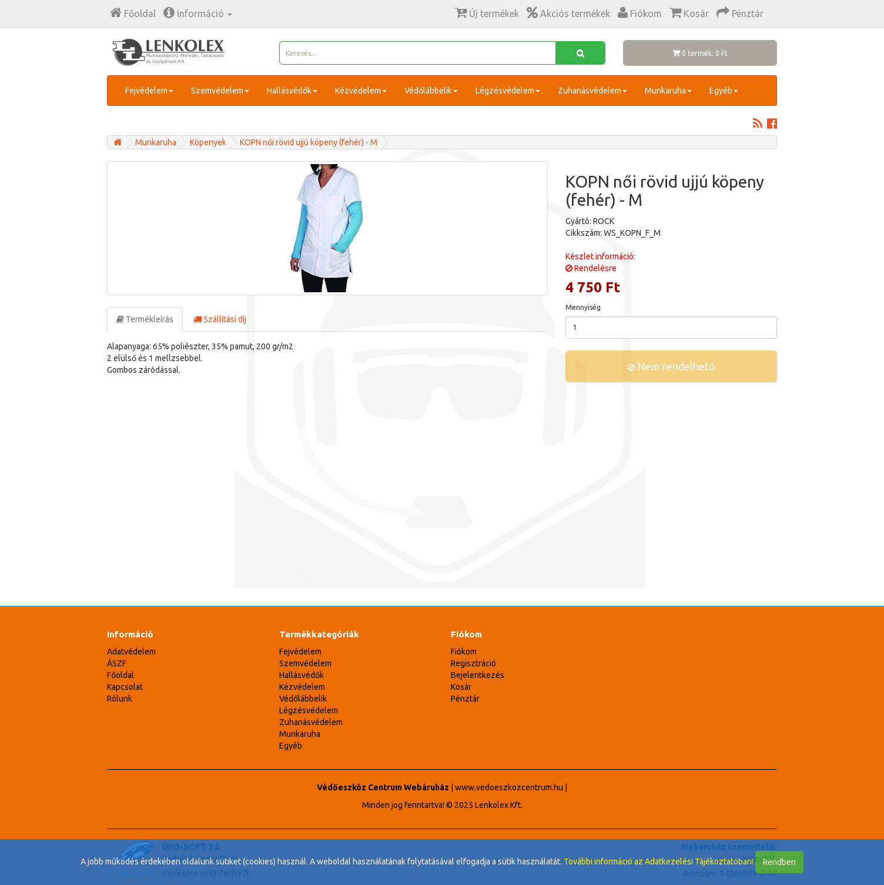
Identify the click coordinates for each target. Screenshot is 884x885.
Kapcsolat (125, 687)
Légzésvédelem (508, 90)
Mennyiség (583, 307)
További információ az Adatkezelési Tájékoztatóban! (659, 861)
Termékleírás (144, 319)
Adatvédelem (131, 651)
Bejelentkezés (477, 675)
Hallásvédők (292, 90)
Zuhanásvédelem (592, 90)
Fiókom (464, 651)
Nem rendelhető (671, 366)
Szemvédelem (220, 90)
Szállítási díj (219, 319)
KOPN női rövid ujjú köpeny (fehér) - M (308, 142)
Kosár (461, 687)
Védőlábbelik (431, 90)
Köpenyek (208, 142)
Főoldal (120, 675)
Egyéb (723, 90)
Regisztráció (473, 663)
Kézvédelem (361, 90)
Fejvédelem (149, 90)
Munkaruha (668, 90)
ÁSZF (116, 663)
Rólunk (119, 698)
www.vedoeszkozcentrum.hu (509, 787)
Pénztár (465, 698)
